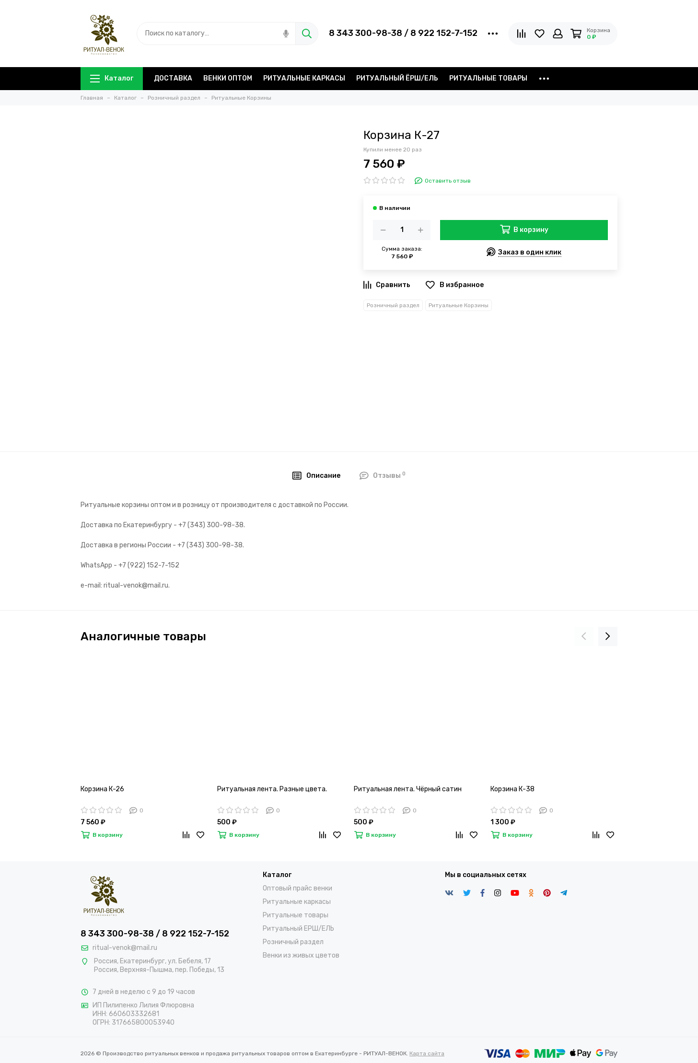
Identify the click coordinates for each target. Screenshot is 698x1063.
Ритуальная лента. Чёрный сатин (408, 789)
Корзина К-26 (102, 789)
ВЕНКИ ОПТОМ (227, 78)
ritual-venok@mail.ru (125, 948)
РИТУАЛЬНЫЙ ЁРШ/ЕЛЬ (397, 78)
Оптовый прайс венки (297, 888)
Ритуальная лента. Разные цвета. (272, 789)
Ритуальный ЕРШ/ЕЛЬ (298, 928)
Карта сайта (426, 1053)
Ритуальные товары (295, 915)
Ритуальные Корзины (459, 305)
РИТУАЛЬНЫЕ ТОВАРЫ (488, 78)
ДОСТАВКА (173, 78)
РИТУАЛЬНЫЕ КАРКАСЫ (304, 78)
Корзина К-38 (512, 789)
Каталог (111, 78)
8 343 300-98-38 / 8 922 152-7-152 (403, 33)
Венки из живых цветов (301, 955)
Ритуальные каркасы (297, 902)
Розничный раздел (393, 305)
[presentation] (583, 636)
